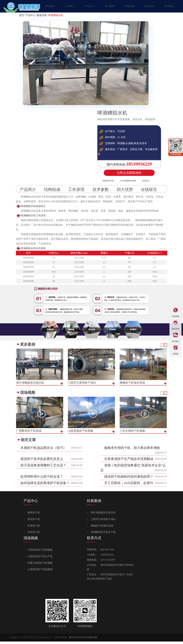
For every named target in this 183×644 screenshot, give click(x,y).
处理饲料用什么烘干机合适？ (41, 479)
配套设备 (42, 15)
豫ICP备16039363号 (79, 640)
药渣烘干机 (33, 528)
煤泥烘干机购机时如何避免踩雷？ (128, 479)
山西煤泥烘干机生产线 (39, 559)
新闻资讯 (149, 6)
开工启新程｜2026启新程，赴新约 (128, 485)
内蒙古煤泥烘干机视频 (39, 565)
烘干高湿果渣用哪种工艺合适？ (43, 468)
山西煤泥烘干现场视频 (39, 572)
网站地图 (93, 640)
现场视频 (130, 6)
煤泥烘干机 (33, 521)
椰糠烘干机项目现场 (102, 528)
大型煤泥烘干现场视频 (39, 552)
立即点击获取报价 (129, 174)
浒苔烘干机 (33, 535)
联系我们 (169, 6)
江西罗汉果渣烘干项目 (103, 521)
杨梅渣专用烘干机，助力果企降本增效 (132, 450)
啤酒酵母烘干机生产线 (103, 535)
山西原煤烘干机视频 (80, 433)
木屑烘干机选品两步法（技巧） (43, 450)
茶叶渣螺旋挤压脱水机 (103, 515)
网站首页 (50, 6)
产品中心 (90, 6)
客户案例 (110, 6)
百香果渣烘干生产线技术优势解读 (128, 461)
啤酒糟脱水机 (55, 15)
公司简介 (70, 6)
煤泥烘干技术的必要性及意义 (41, 461)
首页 (21, 15)
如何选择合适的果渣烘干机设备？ (45, 485)
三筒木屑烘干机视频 (132, 433)
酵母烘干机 (33, 515)
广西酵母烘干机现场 (28, 433)
